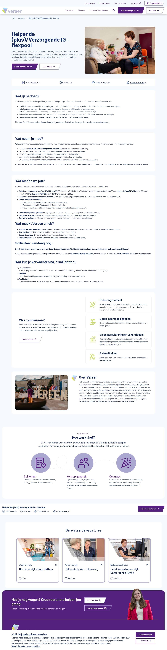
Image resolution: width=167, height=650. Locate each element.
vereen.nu (136, 3)
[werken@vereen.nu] (98, 608)
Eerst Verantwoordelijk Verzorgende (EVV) (125, 570)
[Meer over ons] (30, 339)
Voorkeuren (145, 641)
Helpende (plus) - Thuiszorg (81, 569)
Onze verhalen (90, 3)
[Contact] (155, 10)
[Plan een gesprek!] (131, 10)
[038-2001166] (95, 600)
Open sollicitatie (120, 3)
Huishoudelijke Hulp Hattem (36, 569)
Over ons (81, 10)
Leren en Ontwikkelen (99, 10)
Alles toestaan (145, 635)
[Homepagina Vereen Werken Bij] (12, 10)
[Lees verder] (50, 67)
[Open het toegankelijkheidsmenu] (154, 3)
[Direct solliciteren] (25, 67)
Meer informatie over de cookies (26, 646)
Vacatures (69, 10)
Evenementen (105, 3)
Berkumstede (138, 82)
